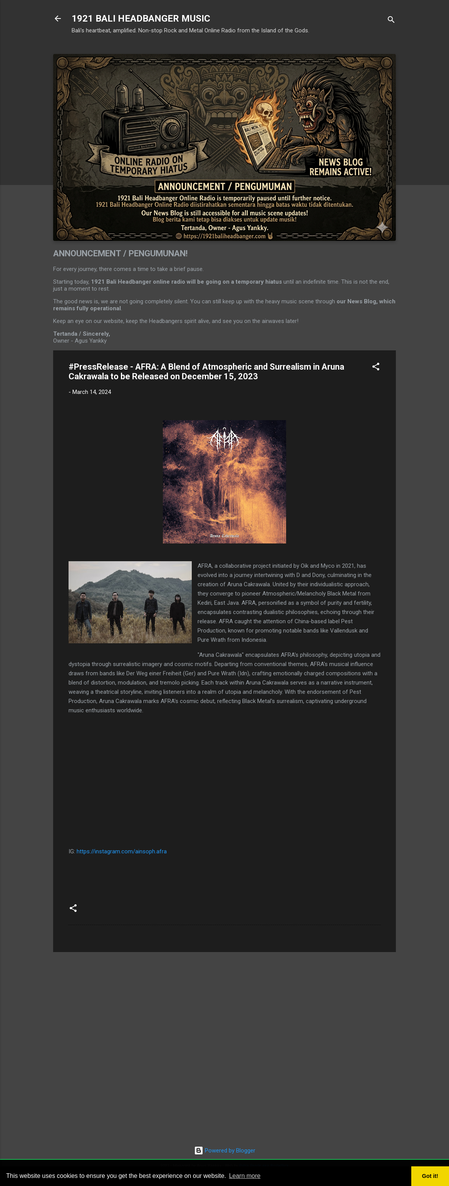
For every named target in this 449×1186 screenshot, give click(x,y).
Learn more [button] (245, 1176)
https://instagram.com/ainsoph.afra (122, 851)
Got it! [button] (430, 1176)
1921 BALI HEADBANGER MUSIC (141, 18)
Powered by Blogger (224, 1150)
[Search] (391, 21)
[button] (375, 368)
